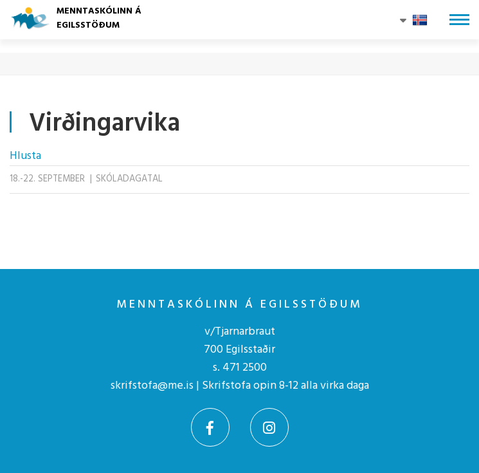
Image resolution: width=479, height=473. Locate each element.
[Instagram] (269, 427)
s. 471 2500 (240, 367)
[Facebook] (210, 427)
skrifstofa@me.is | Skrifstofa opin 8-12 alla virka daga (240, 385)
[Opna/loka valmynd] (459, 19)
